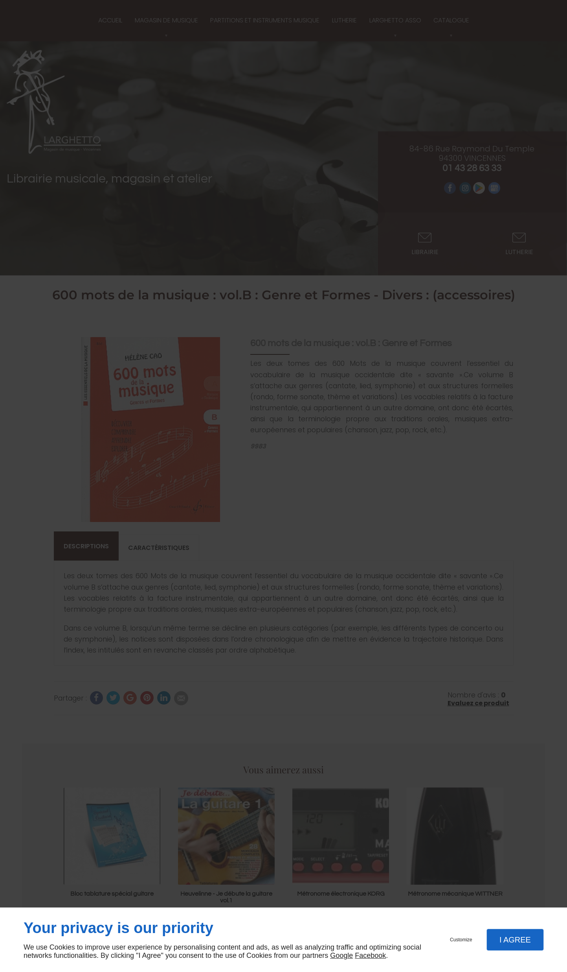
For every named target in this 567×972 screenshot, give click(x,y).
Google (341, 955)
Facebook (370, 955)
